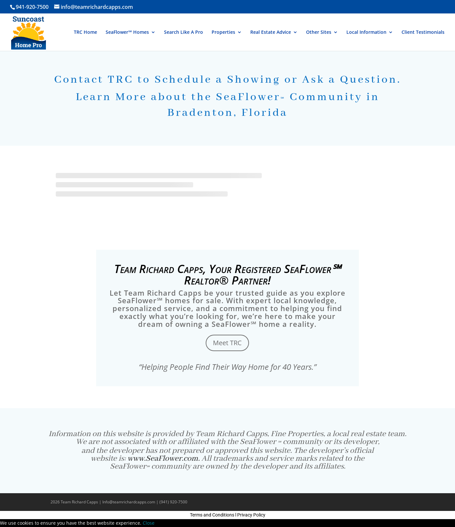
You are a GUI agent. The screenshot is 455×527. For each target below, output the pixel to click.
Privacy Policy (251, 514)
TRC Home (85, 32)
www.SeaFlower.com (162, 458)
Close (149, 523)
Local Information (366, 32)
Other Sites (318, 32)
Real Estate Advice (270, 32)
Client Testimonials (423, 32)
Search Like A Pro (183, 32)
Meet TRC (227, 342)
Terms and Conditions (212, 514)
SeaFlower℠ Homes (127, 32)
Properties (223, 32)
